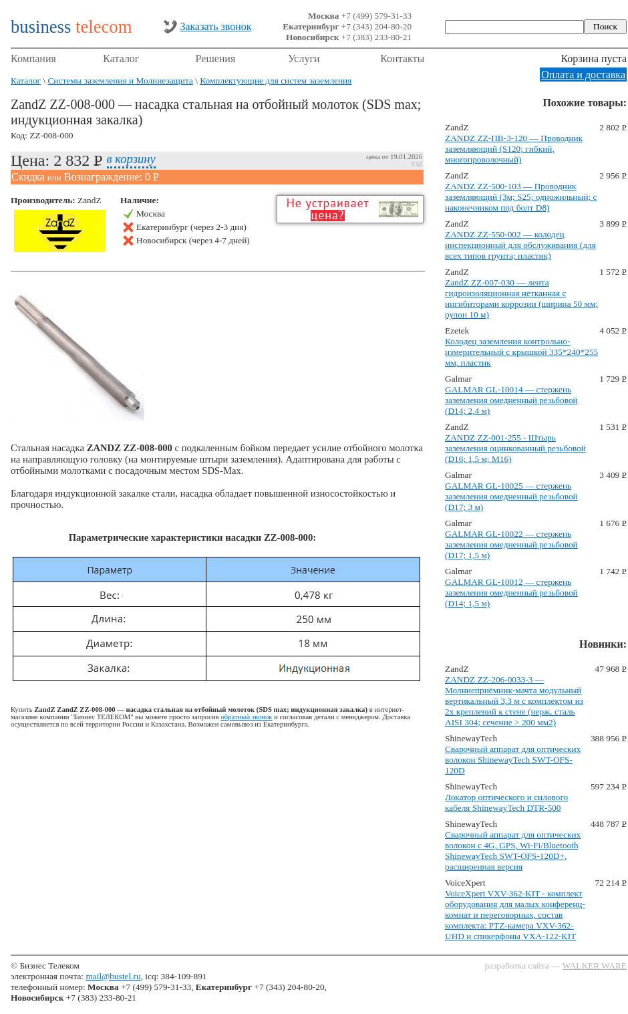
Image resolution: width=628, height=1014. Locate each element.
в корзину (131, 159)
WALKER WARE (595, 966)
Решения (216, 58)
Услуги (304, 58)
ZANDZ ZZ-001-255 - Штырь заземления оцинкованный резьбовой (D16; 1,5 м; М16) (515, 448)
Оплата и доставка (583, 74)
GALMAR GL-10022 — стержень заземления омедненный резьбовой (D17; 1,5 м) (511, 544)
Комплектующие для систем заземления (275, 81)
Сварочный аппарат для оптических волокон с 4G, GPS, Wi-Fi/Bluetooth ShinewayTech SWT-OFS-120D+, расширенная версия (513, 851)
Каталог (121, 58)
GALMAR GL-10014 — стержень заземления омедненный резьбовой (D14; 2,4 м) (511, 400)
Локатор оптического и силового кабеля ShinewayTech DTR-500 (506, 802)
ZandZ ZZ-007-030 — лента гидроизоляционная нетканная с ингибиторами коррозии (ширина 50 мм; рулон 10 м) (521, 298)
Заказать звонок (215, 26)
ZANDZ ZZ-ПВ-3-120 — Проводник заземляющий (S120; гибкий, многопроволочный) (514, 148)
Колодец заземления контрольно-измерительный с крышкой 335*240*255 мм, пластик (521, 352)
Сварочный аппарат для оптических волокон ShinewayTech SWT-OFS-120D (513, 759)
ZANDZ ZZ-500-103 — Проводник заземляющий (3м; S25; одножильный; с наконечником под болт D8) (521, 197)
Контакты (402, 58)
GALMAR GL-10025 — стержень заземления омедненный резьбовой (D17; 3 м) (511, 496)
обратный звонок (246, 717)
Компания (33, 58)
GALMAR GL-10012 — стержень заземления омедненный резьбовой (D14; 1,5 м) (511, 592)
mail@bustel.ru (113, 976)
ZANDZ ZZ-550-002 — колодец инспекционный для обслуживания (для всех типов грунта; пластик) (520, 245)
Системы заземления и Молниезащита (119, 81)
